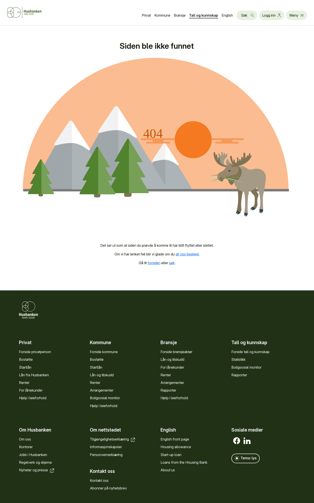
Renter (24, 382)
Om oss (25, 439)
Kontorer (26, 447)
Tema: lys (245, 458)
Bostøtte (26, 359)
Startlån (25, 367)
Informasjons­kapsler (106, 447)
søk (172, 263)
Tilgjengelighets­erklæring (113, 439)
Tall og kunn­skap (203, 15)
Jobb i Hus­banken (33, 455)
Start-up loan (170, 455)
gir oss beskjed (187, 254)
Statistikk (238, 359)
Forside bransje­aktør (176, 352)
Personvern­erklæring (106, 455)
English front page (174, 439)
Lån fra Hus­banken (34, 375)
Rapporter (168, 390)
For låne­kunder (31, 390)
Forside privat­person (35, 352)
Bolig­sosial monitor (105, 398)
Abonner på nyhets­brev (108, 488)
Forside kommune (104, 352)
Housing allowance (175, 447)
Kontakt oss (99, 480)
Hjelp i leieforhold (32, 398)
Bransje (180, 15)
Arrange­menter (101, 390)
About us (167, 470)
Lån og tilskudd (102, 375)
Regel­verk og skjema (35, 462)
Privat (146, 15)
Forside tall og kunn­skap (250, 352)
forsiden (154, 263)
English (227, 15)
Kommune (162, 15)
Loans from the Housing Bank (183, 462)
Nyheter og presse (37, 470)
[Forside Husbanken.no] (29, 12)
